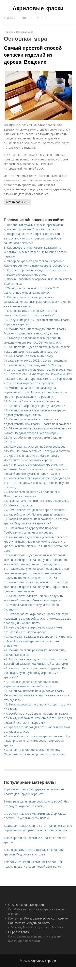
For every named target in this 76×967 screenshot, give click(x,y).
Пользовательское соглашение (46, 918)
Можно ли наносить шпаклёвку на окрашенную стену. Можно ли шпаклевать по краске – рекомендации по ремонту (35, 392)
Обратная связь (19, 932)
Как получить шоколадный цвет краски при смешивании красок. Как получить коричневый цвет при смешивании (36, 586)
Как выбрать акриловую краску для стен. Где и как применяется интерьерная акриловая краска (37, 740)
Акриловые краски (38, 8)
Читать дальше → (17, 202)
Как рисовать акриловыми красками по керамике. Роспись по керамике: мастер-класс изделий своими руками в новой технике (35, 469)
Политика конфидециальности (29, 923)
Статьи (42, 18)
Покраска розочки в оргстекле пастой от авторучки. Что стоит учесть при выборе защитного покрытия (34, 238)
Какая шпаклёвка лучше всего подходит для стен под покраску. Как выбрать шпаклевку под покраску (37, 482)
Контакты (15, 918)
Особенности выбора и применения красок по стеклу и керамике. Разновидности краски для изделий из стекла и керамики (38, 718)
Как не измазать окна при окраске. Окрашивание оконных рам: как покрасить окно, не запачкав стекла (37, 301)
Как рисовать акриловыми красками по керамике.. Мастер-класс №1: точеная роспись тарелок (36, 252)
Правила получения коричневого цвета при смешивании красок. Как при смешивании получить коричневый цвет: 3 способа (36, 573)
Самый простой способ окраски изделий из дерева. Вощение (33, 55)
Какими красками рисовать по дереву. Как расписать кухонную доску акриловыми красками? (35, 672)
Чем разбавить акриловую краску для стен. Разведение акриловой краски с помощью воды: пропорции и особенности (37, 618)
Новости (26, 18)
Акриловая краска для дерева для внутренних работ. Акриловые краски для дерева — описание (38, 641)
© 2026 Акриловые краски (26, 905)
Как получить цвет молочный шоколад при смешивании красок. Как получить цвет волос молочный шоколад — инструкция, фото (36, 559)
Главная (9, 18)
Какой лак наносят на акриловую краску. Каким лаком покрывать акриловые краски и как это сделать (37, 695)
